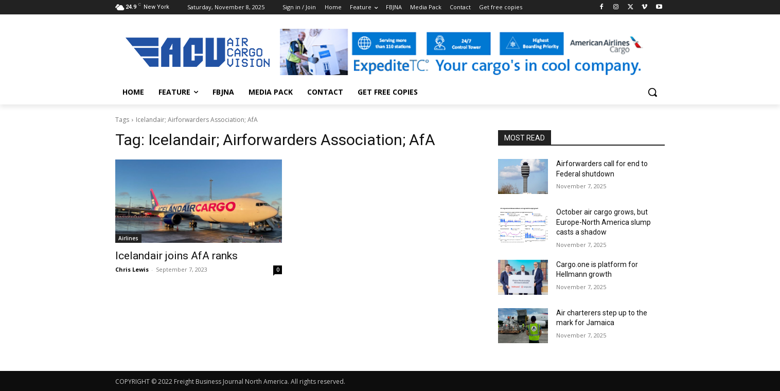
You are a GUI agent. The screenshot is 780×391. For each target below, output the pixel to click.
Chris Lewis (132, 269)
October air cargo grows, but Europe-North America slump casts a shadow (603, 222)
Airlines (128, 238)
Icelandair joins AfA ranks (176, 256)
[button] (652, 92)
